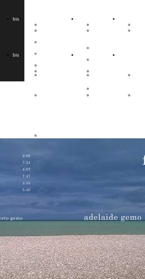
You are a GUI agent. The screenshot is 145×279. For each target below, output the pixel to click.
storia (83, 19)
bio (16, 19)
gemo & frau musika (100, 36)
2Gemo (48, 25)
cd (136, 25)
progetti (33, 19)
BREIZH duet (49, 33)
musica (126, 19)
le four (99, 25)
